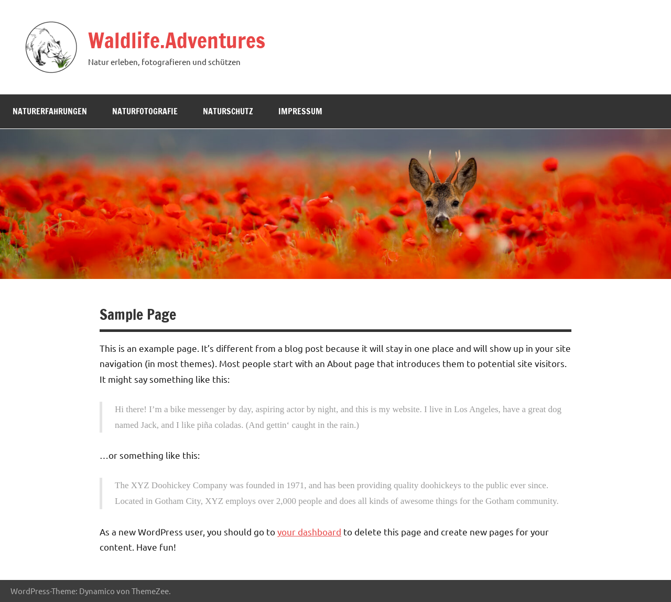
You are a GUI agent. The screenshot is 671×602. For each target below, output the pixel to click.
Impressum (300, 111)
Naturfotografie (145, 111)
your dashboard (309, 531)
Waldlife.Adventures (176, 40)
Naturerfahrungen (50, 111)
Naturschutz (228, 111)
